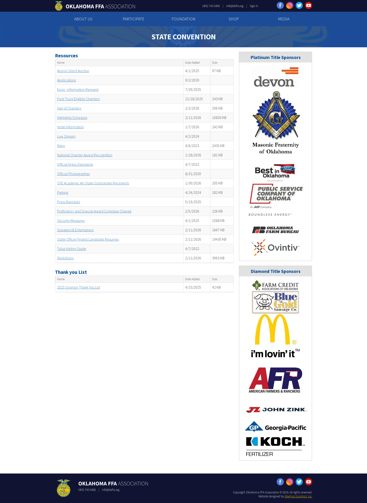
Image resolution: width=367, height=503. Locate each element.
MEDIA (283, 19)
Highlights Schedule (72, 117)
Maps (61, 145)
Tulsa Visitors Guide (71, 248)
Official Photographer (73, 173)
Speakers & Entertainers (75, 230)
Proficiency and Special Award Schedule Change (94, 211)
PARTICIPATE (133, 19)
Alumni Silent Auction (73, 70)
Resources (66, 55)
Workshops (65, 258)
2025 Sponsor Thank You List (78, 287)
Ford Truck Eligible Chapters (78, 98)
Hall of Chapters (69, 108)
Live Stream (66, 136)
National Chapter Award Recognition (84, 155)
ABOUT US (83, 19)
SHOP (234, 19)
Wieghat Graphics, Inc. (298, 496)
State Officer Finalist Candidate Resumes (88, 239)
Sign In (254, 6)
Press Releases (68, 201)
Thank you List (71, 272)
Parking (62, 192)
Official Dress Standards (75, 164)
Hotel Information (70, 127)
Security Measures (71, 220)
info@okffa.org (234, 6)
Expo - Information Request (78, 89)
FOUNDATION (183, 19)
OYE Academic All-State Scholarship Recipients (93, 183)
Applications (66, 80)
